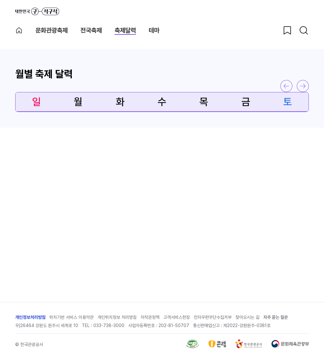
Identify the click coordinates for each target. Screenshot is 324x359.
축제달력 (125, 30)
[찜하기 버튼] (287, 30)
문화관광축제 (51, 30)
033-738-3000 (108, 325)
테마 (154, 30)
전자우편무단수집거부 (213, 317)
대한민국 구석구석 (37, 11)
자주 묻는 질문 (275, 317)
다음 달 (303, 86)
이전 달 (286, 86)
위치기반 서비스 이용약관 (71, 317)
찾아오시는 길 (247, 317)
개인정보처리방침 (30, 317)
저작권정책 (149, 317)
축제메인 (19, 30)
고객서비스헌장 (176, 317)
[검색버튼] (304, 30)
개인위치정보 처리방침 (117, 317)
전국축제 (91, 30)
